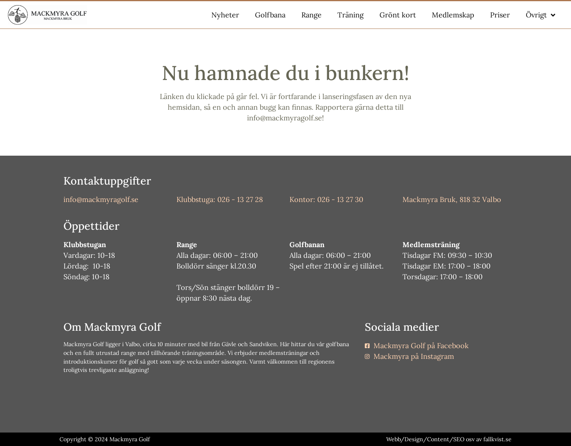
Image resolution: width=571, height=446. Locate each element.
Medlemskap (453, 14)
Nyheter (225, 14)
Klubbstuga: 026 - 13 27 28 (219, 199)
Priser (500, 14)
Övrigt (540, 15)
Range (311, 14)
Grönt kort (397, 14)
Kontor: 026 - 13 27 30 (326, 199)
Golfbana (270, 14)
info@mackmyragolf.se (100, 199)
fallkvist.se (497, 439)
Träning (350, 14)
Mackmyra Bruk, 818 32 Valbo (451, 199)
